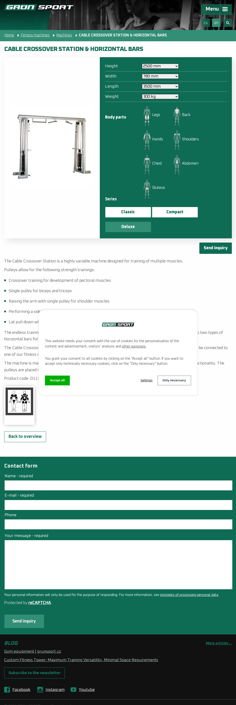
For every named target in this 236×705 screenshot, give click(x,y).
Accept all (57, 380)
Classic (125, 212)
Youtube (87, 676)
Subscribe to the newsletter (35, 659)
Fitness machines (35, 35)
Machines (64, 35)
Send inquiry (215, 233)
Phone (10, 500)
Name (19, 461)
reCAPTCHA (39, 588)
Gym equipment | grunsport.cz (32, 637)
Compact (164, 212)
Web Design (51, 698)
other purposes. (134, 346)
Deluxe (205, 212)
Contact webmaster (67, 692)
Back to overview (25, 422)
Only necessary (174, 380)
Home (9, 35)
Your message (26, 521)
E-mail (19, 481)
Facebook (21, 676)
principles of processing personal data (189, 580)
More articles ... (219, 629)
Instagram (55, 676)
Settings (146, 380)
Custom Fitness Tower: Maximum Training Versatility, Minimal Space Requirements (81, 646)
